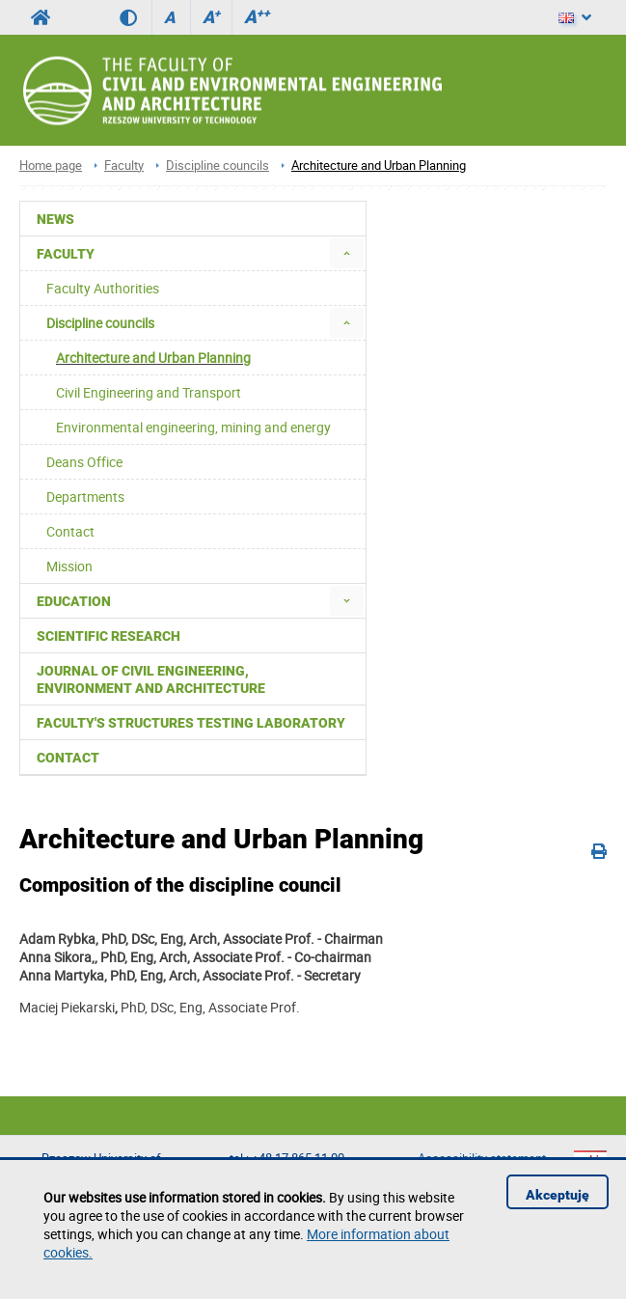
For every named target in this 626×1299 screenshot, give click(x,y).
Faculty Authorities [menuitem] (102, 288)
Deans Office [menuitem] (84, 462)
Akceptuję (557, 1194)
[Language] (575, 17)
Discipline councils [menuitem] (100, 323)
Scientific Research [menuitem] (108, 636)
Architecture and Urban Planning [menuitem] (153, 357)
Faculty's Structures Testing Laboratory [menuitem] (191, 723)
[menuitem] (347, 253)
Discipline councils (217, 165)
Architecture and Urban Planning (378, 165)
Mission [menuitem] (69, 566)
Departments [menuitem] (85, 496)
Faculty (124, 165)
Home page (50, 165)
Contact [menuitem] (70, 531)
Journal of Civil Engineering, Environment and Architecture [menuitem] (151, 679)
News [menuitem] (55, 219)
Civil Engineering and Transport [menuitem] (148, 392)
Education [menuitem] (74, 601)
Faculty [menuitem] (66, 254)
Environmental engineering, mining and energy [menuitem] (193, 427)
